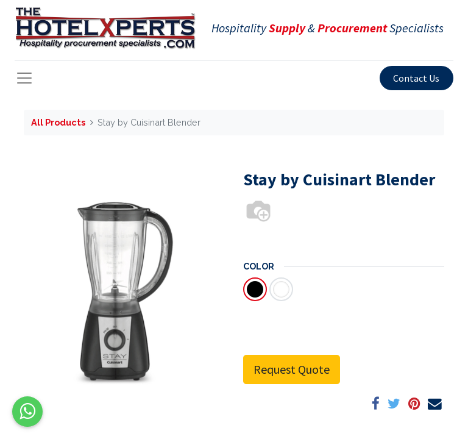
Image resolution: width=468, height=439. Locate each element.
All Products (58, 122)
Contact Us (416, 78)
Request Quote (292, 369)
